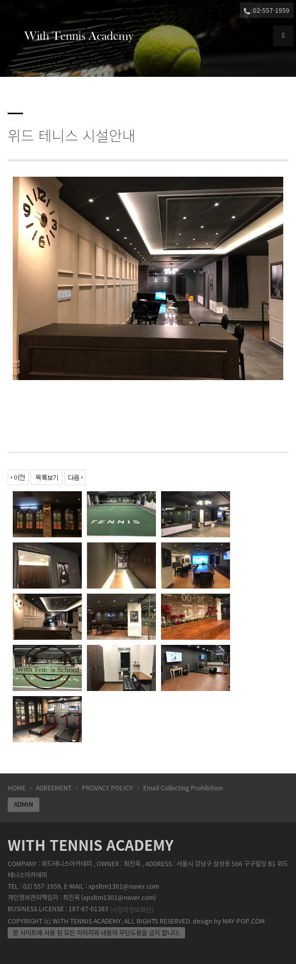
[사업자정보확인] (131, 909)
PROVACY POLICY (107, 787)
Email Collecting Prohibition (183, 787)
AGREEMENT (54, 787)
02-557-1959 (266, 10)
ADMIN (23, 804)
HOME (17, 787)
